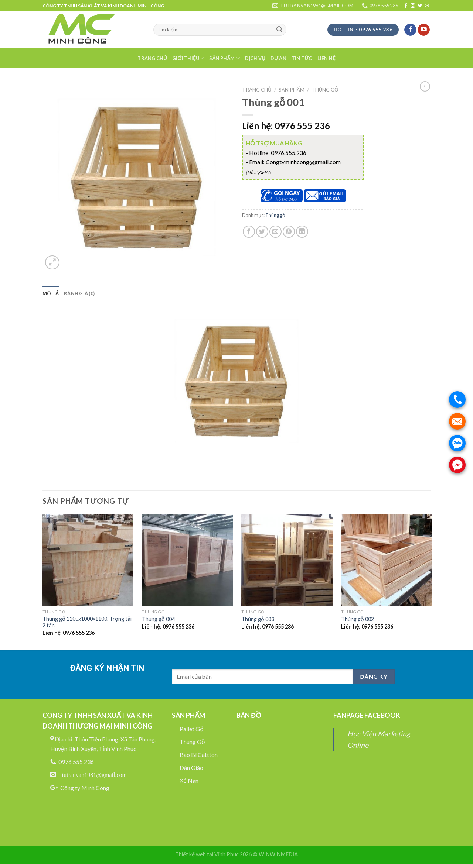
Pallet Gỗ (192, 728)
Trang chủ (152, 58)
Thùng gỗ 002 (357, 619)
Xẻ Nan (189, 780)
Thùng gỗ (325, 90)
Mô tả (50, 293)
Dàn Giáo (191, 767)
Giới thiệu (188, 58)
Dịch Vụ (255, 58)
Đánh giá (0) (79, 293)
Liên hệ (326, 58)
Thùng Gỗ (192, 741)
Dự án (278, 58)
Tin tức (302, 58)
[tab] (50, 293)
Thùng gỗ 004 (158, 619)
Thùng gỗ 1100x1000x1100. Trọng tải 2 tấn (87, 622)
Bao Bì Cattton (199, 754)
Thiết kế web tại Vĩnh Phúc (207, 854)
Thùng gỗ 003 (257, 619)
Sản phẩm (224, 58)
